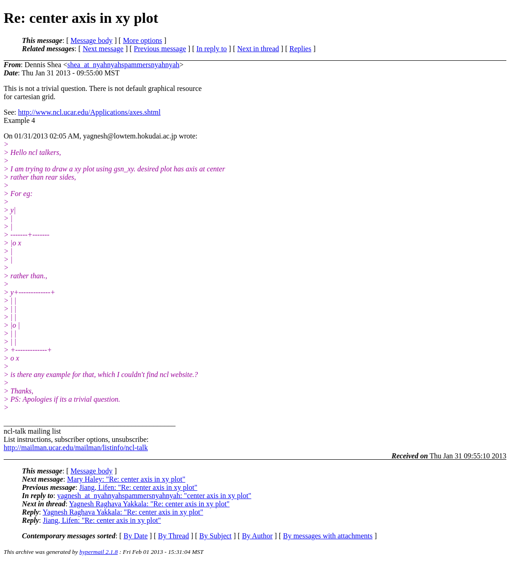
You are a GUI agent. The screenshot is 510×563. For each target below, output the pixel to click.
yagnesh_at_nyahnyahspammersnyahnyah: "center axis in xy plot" (154, 495)
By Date (135, 536)
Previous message (160, 49)
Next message (103, 49)
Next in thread (258, 49)
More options (142, 40)
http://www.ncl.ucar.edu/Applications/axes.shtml (89, 112)
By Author (257, 536)
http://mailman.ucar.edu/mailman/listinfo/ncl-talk (76, 447)
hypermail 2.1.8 (99, 551)
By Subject (215, 536)
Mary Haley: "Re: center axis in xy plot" (126, 479)
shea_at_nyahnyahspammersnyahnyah (123, 65)
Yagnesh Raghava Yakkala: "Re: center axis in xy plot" (149, 504)
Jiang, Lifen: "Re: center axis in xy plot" (138, 487)
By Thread (173, 536)
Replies (300, 49)
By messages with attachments (327, 536)
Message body (91, 40)
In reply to (212, 49)
